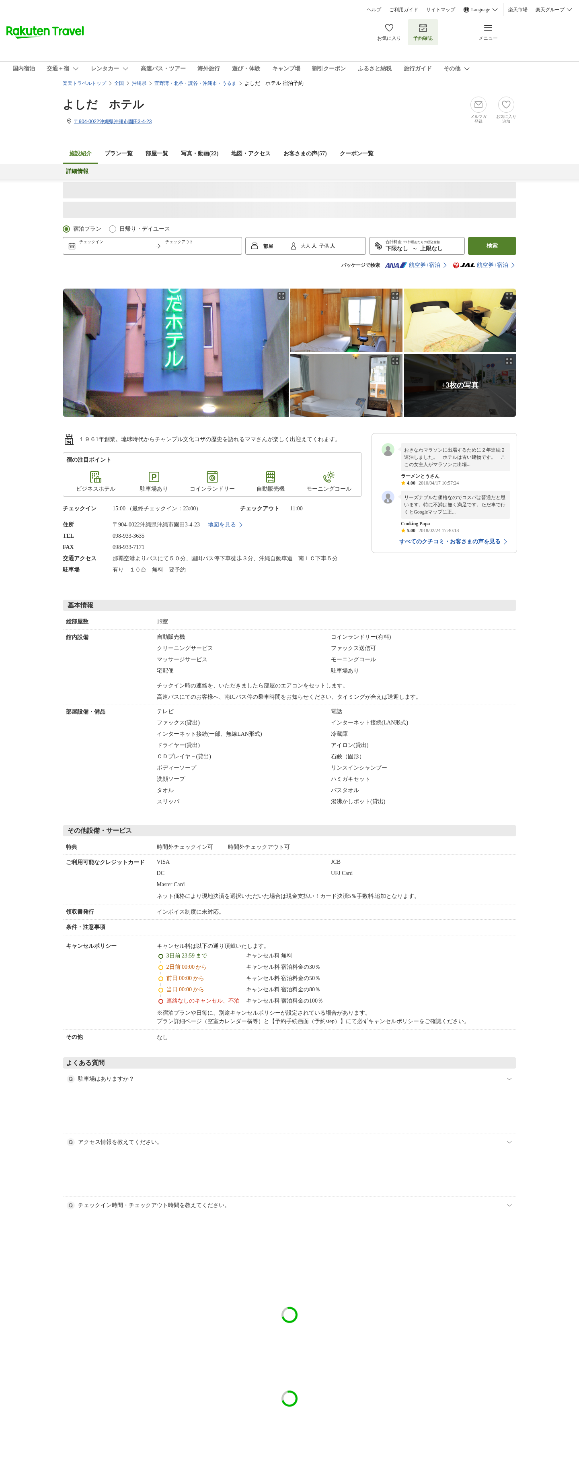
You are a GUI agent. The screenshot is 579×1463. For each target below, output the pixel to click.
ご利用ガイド (403, 9)
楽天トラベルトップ (84, 83)
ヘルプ (374, 9)
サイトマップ (440, 9)
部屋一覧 (157, 154)
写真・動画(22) (199, 154)
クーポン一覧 (357, 154)
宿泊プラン (87, 229)
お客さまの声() (304, 154)
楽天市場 (518, 9)
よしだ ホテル (103, 104)
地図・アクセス (251, 154)
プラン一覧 (119, 154)
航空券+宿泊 (412, 265)
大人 (306, 246)
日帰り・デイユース (144, 229)
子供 (324, 246)
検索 (492, 246)
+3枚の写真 (460, 385)
